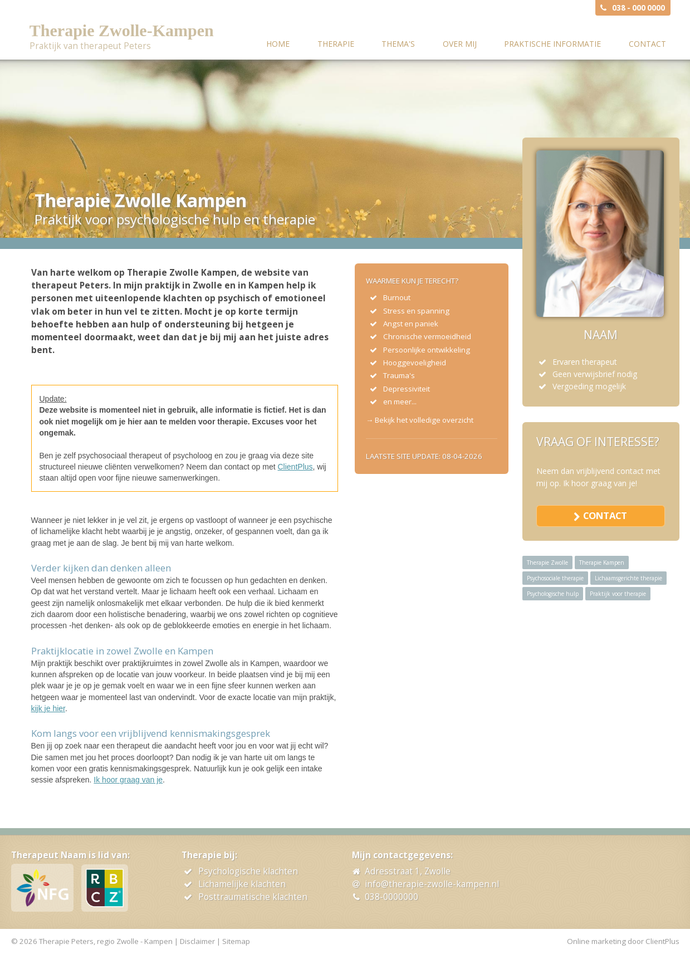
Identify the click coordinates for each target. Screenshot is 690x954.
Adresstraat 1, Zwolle (408, 871)
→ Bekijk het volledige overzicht (419, 420)
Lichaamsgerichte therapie (628, 578)
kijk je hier (48, 708)
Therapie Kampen (601, 562)
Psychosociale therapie (555, 578)
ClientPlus (295, 466)
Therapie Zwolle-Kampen (122, 30)
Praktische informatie (552, 43)
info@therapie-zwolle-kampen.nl (432, 884)
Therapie (335, 43)
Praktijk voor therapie (618, 594)
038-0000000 (391, 897)
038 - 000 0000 (638, 8)
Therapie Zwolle (547, 562)
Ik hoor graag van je (128, 779)
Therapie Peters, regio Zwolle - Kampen (106, 941)
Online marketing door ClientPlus (623, 941)
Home (278, 43)
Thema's (398, 43)
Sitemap (236, 941)
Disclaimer (197, 941)
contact (605, 515)
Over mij (460, 43)
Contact (647, 43)
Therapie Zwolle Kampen (141, 200)
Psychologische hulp (553, 594)
